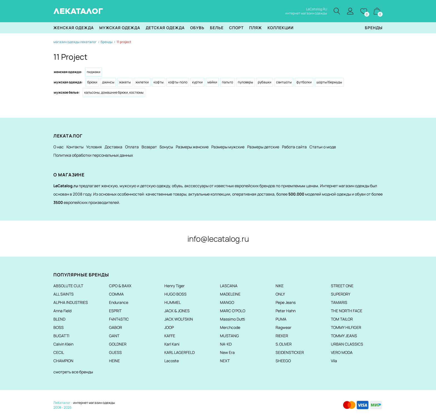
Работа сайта (294, 146)
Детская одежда (165, 27)
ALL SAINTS (63, 294)
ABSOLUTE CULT (68, 285)
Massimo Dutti (232, 319)
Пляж (255, 27)
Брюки (92, 82)
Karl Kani (171, 344)
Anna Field (62, 310)
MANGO (227, 302)
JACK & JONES (177, 310)
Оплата (132, 146)
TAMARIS (339, 302)
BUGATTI (61, 335)
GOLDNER (118, 344)
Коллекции (280, 27)
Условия (94, 146)
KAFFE (169, 335)
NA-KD (226, 344)
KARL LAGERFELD (179, 352)
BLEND (59, 319)
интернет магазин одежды (94, 402)
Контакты (74, 146)
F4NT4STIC (119, 319)
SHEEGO (283, 360)
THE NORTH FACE (346, 310)
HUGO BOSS (175, 294)
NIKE (280, 285)
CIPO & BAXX (120, 285)
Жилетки (142, 82)
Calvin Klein (63, 344)
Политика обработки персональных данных (93, 155)
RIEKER (282, 335)
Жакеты (125, 82)
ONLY (280, 294)
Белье (217, 27)
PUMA (281, 319)
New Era (227, 352)
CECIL (58, 352)
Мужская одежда (119, 27)
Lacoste (171, 360)
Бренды (374, 27)
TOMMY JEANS (344, 335)
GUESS (115, 352)
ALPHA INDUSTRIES (70, 302)
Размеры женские (192, 146)
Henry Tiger (174, 285)
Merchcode (230, 327)
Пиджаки (93, 71)
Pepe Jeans (286, 302)
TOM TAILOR (342, 319)
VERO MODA (342, 352)
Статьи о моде (322, 146)
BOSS (58, 327)
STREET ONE (342, 285)
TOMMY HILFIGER (346, 327)
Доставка (113, 146)
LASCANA (228, 285)
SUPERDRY (340, 294)
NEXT (225, 360)
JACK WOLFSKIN (178, 319)
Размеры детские (263, 146)
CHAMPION (63, 360)
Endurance (118, 302)
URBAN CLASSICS (347, 344)
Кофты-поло (177, 82)
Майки (212, 82)
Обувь (197, 27)
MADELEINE (230, 294)
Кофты (158, 82)
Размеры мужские (227, 146)
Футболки (304, 82)
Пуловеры (245, 82)
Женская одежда (73, 27)
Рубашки (264, 82)
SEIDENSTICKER (290, 352)
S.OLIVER (284, 344)
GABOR (115, 327)
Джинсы (108, 82)
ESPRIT (115, 310)
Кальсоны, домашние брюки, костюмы (113, 92)
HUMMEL (172, 302)
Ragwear (283, 327)
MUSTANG (229, 335)
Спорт (236, 27)
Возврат (149, 146)
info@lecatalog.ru (218, 238)
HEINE (114, 360)
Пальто (227, 82)
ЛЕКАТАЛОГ (78, 11)
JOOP (169, 327)
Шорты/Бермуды (329, 82)
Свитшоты (284, 82)
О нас (58, 146)
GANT (114, 335)
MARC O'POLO (232, 310)
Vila (334, 360)
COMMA (116, 294)
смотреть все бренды (73, 371)
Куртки (197, 82)
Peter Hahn (286, 310)
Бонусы (166, 146)
